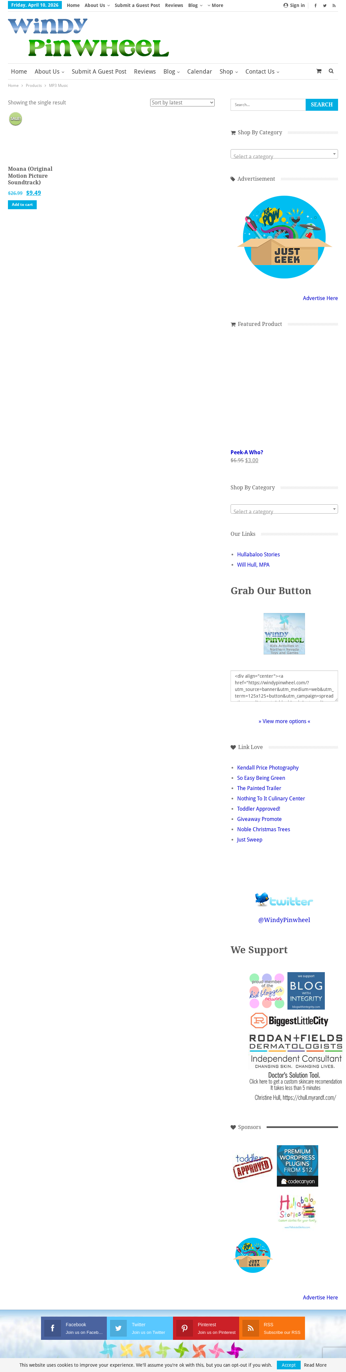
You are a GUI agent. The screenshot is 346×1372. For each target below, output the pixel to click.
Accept (289, 1365)
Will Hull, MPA (253, 565)
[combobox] (284, 153)
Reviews (174, 5)
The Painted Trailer (259, 788)
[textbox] (284, 157)
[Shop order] (182, 102)
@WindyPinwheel (284, 919)
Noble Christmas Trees (263, 829)
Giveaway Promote (259, 819)
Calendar (199, 71)
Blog (193, 5)
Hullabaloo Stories (258, 554)
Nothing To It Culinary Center (271, 798)
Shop (226, 71)
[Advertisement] (297, 1255)
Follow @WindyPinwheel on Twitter (284, 895)
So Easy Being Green (261, 778)
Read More (315, 1365)
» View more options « (284, 721)
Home (73, 5)
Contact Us (260, 71)
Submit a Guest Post (137, 5)
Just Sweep (249, 840)
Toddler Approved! (258, 809)
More (215, 5)
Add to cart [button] (22, 204)
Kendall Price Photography (268, 768)
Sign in (294, 5)
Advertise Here (320, 298)
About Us (95, 5)
